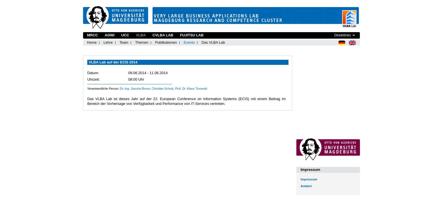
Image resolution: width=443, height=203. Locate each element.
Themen (141, 42)
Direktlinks (342, 35)
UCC (125, 35)
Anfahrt (306, 186)
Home (92, 42)
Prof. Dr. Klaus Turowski (191, 88)
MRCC (92, 35)
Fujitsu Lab (191, 35)
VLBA (141, 35)
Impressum (309, 179)
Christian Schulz (162, 88)
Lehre (108, 42)
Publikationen (166, 42)
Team (124, 42)
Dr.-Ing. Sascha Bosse (135, 88)
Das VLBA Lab (213, 42)
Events (189, 42)
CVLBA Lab (163, 35)
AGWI (109, 35)
